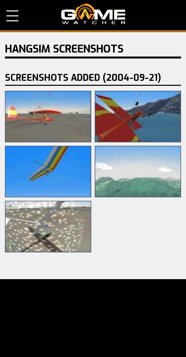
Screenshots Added (83, 78)
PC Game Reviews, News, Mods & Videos (93, 13)
